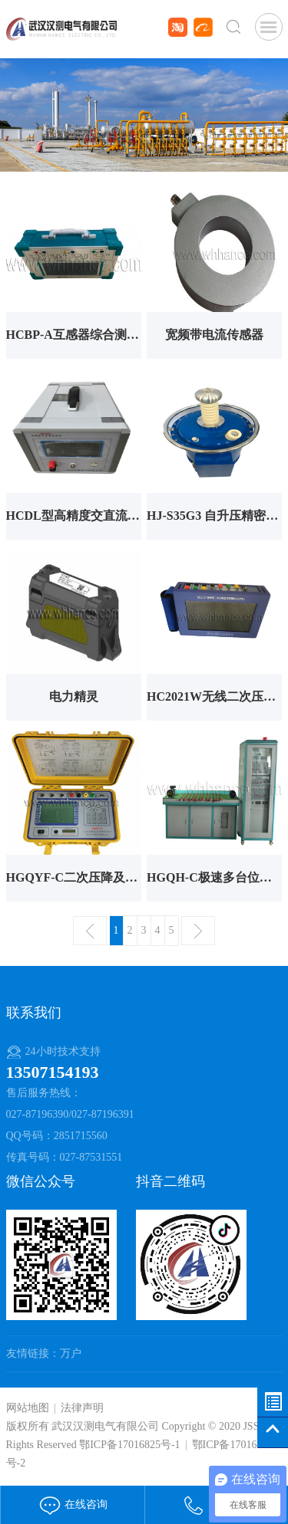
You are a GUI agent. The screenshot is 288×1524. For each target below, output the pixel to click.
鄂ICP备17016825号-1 (129, 1444)
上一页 (90, 930)
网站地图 (27, 1408)
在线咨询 (73, 1504)
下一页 (198, 930)
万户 (70, 1353)
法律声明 (82, 1408)
